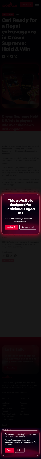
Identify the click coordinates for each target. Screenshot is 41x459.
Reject (19, 450)
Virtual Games (7, 409)
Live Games (6, 403)
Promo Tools (6, 411)
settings (8, 444)
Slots (4, 406)
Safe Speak (24, 414)
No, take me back (28, 189)
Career (22, 406)
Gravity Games (7, 420)
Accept (9, 450)
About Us (23, 403)
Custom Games (8, 417)
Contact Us (11, 371)
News (22, 411)
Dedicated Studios (9, 414)
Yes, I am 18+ (11, 189)
